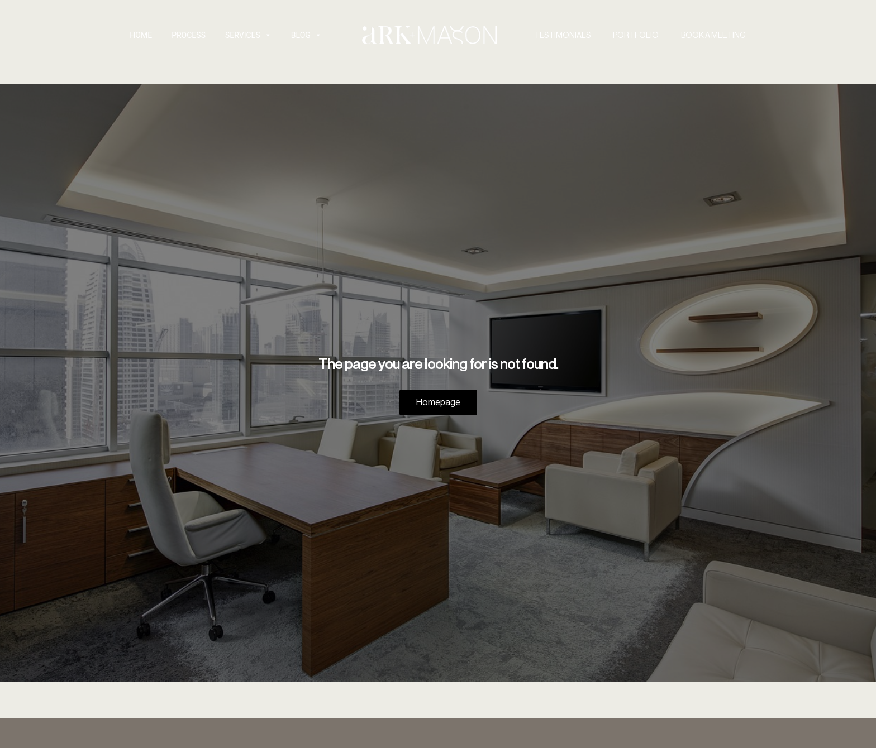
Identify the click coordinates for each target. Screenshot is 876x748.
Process (189, 35)
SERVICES (248, 35)
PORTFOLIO (636, 35)
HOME (141, 35)
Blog (306, 35)
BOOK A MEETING (713, 35)
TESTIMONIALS (562, 35)
